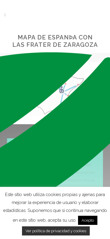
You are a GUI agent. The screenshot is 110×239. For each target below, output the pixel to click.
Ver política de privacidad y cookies (56, 231)
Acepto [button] (88, 220)
